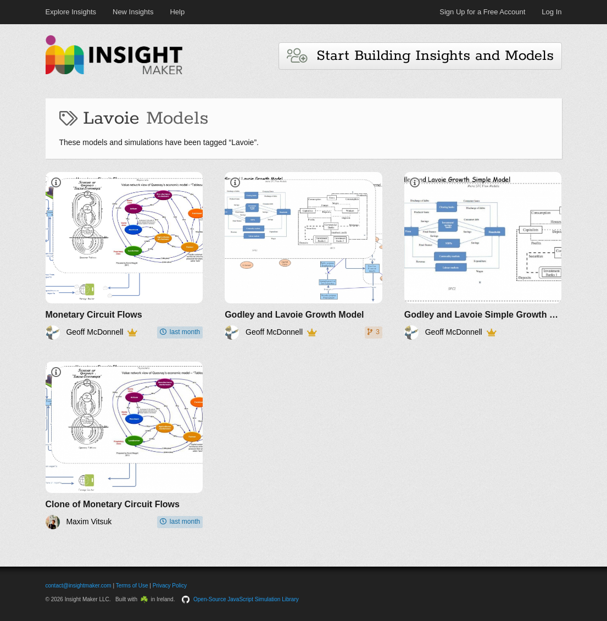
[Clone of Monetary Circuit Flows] (124, 445)
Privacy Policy (170, 586)
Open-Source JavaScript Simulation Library (246, 599)
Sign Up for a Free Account (482, 12)
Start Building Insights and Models (420, 55)
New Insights (133, 12)
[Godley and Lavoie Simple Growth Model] (483, 256)
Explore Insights (71, 12)
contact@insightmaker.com (79, 586)
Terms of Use (132, 586)
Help (177, 12)
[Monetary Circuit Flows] (124, 256)
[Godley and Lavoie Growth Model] (303, 256)
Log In (551, 12)
